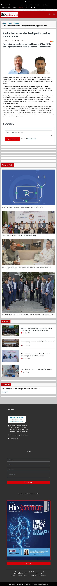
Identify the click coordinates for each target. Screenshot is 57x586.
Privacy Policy (35, 574)
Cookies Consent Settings (19, 576)
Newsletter (23, 4)
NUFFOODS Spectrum (21, 574)
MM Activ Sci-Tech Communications (28, 584)
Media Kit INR (37, 4)
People (16, 23)
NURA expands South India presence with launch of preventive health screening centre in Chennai (36, 329)
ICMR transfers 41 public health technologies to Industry (19, 235)
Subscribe (14, 7)
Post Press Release (45, 4)
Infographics (30, 4)
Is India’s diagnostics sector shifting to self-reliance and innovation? (21, 389)
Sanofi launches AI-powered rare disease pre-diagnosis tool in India (22, 207)
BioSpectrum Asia (36, 572)
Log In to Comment (12, 139)
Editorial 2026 (15, 5)
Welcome (4, 4)
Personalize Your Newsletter (5, 7)
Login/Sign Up (21, 7)
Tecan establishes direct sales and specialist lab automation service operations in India (28, 314)
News (10, 23)
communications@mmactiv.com (19, 435)
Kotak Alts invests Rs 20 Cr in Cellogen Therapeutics (36, 369)
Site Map (33, 576)
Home (4, 23)
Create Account (31, 139)
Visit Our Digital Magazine (20, 572)
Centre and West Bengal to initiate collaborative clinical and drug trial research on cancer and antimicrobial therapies (26, 268)
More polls (5, 392)
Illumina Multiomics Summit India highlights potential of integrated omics (37, 342)
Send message (28, 482)
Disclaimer (42, 576)
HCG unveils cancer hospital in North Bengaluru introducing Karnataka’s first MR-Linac (35, 355)
